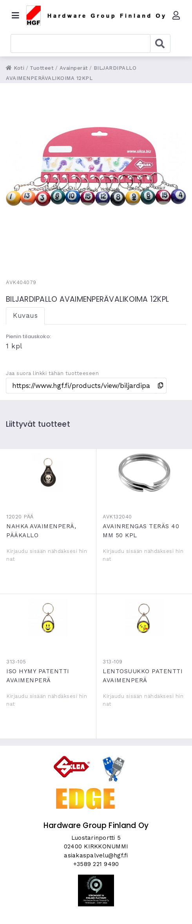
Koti (15, 68)
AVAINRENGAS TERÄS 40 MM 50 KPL (144, 472)
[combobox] (80, 43)
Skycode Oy (96, 911)
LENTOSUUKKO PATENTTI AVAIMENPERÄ (144, 617)
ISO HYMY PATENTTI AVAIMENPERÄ (48, 617)
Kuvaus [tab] (25, 315)
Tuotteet (42, 68)
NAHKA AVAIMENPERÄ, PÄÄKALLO (48, 472)
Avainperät (74, 68)
